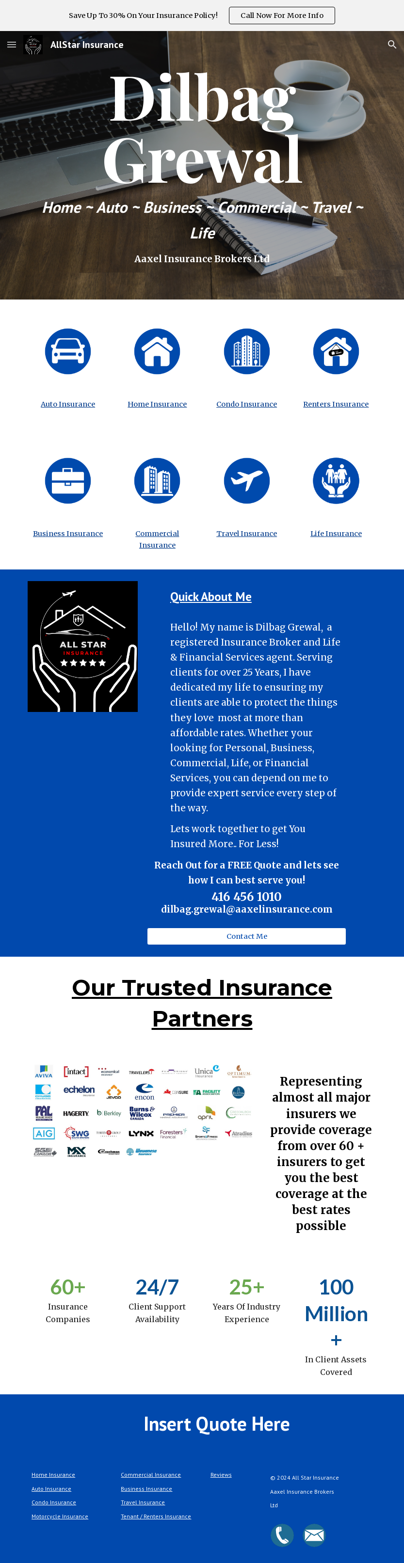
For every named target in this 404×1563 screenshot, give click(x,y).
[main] (202, 165)
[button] (11, 44)
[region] (202, 15)
